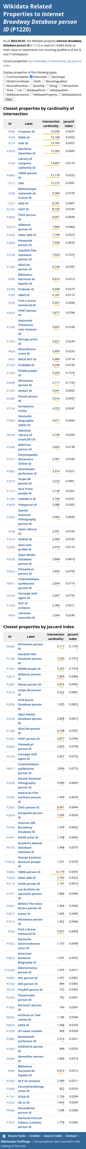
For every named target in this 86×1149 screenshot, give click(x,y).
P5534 (11, 559)
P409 (12, 615)
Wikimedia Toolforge (15, 1141)
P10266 (10, 970)
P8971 (11, 583)
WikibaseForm (36, 90)
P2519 (11, 481)
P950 (12, 279)
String (53, 86)
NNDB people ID (29, 669)
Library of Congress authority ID (26, 163)
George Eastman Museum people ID (29, 861)
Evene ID (24, 914)
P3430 (11, 235)
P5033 (11, 571)
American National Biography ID (27, 958)
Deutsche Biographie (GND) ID (26, 420)
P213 (12, 183)
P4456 (10, 827)
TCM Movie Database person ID (30, 704)
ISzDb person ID (29, 884)
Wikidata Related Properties (27, 10)
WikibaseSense (72, 94)
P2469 (10, 997)
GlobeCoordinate (18, 81)
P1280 (11, 499)
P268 (12, 193)
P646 (12, 131)
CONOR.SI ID (27, 499)
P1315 (11, 491)
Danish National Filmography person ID (29, 783)
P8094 (10, 1059)
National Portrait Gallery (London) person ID (30, 1122)
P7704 (11, 408)
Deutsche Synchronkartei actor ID (29, 943)
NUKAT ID (25, 391)
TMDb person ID (29, 872)
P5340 (10, 797)
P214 (12, 143)
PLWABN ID (26, 365)
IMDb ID (24, 137)
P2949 (11, 447)
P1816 (10, 1122)
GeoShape (58, 77)
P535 (12, 303)
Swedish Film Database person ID (27, 254)
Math (37, 81)
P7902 (11, 420)
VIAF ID (23, 143)
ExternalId (40, 77)
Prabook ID (26, 289)
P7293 (11, 365)
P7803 (10, 1007)
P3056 (10, 704)
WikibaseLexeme (18, 94)
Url (20, 90)
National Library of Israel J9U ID (26, 435)
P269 (12, 295)
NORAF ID (25, 539)
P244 (12, 163)
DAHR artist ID (28, 837)
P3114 (10, 884)
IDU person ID (27, 978)
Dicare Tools (16, 1136)
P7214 (10, 922)
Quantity (38, 86)
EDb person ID (28, 984)
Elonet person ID (29, 684)
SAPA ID (23, 1025)
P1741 (10, 1097)
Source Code (52, 1136)
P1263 (11, 373)
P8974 (10, 1025)
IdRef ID (23, 295)
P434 (12, 351)
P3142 (10, 984)
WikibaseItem (59, 90)
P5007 (10, 906)
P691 (12, 359)
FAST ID (23, 209)
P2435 (11, 313)
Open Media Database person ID (26, 559)
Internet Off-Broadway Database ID (27, 827)
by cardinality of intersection (47, 61)
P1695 (11, 605)
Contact (71, 1136)
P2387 (11, 398)
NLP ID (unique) (29, 1081)
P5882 (11, 471)
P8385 (10, 978)
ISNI (21, 183)
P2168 (11, 255)
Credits (35, 1136)
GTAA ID (23, 1097)
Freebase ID (26, 131)
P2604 (11, 243)
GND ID (23, 203)
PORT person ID (29, 739)
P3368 (11, 289)
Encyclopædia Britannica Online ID (28, 459)
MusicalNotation (17, 86)
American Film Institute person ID (29, 797)
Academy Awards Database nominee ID (30, 847)
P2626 (11, 517)
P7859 (11, 151)
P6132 (10, 990)
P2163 (11, 209)
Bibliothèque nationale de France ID (27, 193)
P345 (12, 137)
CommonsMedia (17, 77)
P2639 (11, 505)
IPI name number (30, 1031)
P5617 (10, 914)
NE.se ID (23, 1102)
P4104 (11, 596)
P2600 (11, 547)
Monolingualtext (56, 81)
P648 (12, 531)
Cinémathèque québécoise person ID (28, 583)
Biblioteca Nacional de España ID (26, 279)
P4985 (11, 175)
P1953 (11, 341)
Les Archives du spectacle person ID (30, 893)
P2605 (11, 217)
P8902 (10, 1017)
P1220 (35, 45)
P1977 (10, 894)
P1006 (11, 327)
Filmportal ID (27, 505)
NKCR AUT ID (27, 359)
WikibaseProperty (45, 94)
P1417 (11, 459)
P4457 (10, 837)
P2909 (10, 1089)
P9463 (10, 1110)
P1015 (11, 539)
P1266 (11, 267)
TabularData (70, 86)
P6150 (10, 847)
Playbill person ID (30, 990)
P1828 (10, 1031)
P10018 (10, 862)
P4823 (10, 958)
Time (10, 90)
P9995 (11, 383)
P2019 (11, 227)
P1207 (11, 391)
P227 (12, 203)
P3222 (10, 1102)
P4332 (10, 944)
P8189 (11, 435)
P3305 (10, 1049)
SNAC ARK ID (27, 235)
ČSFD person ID (28, 807)
